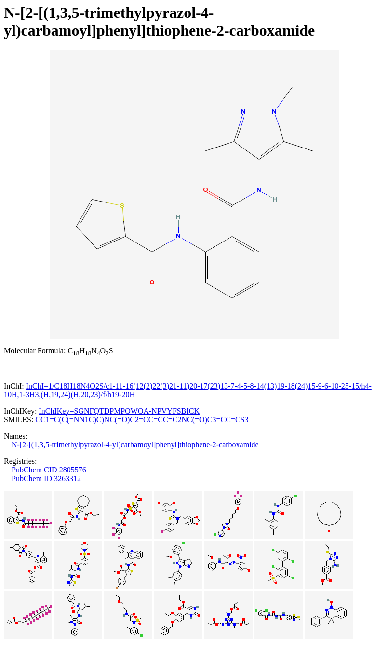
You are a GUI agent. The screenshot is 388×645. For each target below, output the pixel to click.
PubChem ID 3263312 (46, 478)
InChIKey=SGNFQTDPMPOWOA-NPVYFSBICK (119, 411)
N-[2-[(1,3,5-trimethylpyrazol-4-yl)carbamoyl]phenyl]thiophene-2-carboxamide (135, 445)
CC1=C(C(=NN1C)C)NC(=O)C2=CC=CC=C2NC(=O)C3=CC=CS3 (141, 420)
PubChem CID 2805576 (49, 470)
